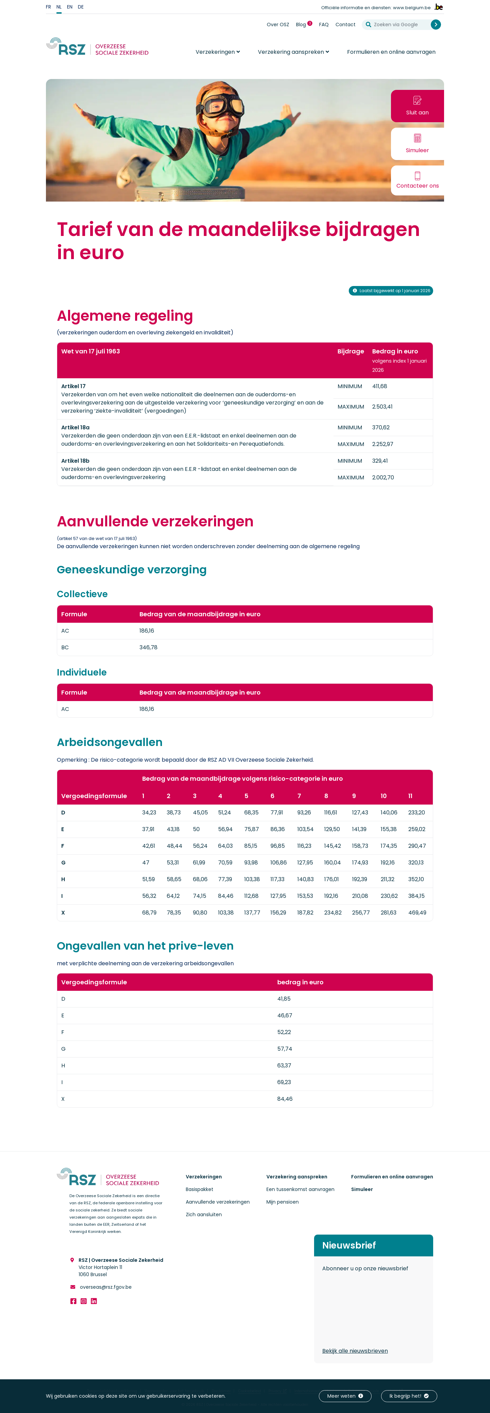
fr (48, 6)
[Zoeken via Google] (399, 24)
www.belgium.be (412, 8)
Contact (346, 24)
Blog (306, 24)
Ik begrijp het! (409, 1396)
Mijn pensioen (282, 1201)
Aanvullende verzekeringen (218, 1201)
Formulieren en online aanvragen (391, 52)
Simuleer (362, 1189)
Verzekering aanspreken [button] (291, 52)
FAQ (324, 24)
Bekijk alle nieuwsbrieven (355, 1351)
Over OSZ (278, 24)
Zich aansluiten (204, 1214)
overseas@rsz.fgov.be (105, 1287)
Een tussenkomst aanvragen (300, 1189)
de (81, 6)
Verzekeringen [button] (215, 52)
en (69, 6)
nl (59, 6)
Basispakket (199, 1189)
